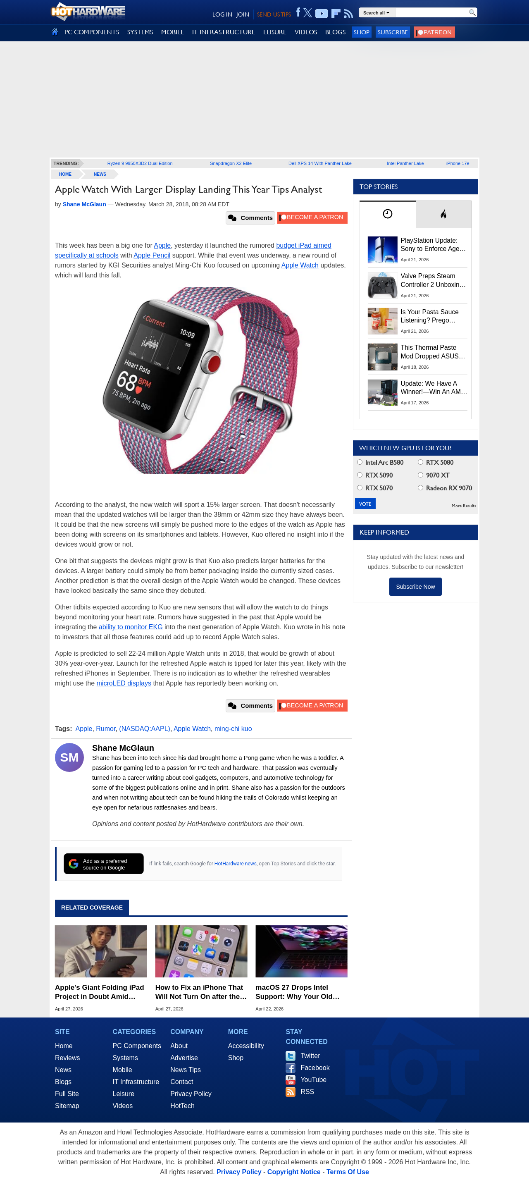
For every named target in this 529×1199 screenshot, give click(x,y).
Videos (123, 1105)
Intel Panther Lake (405, 163)
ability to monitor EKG (131, 627)
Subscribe (393, 32)
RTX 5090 (375, 475)
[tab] (388, 214)
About (179, 1045)
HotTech (182, 1105)
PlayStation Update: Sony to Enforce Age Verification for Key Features (430, 245)
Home (64, 1045)
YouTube (313, 1079)
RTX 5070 (375, 488)
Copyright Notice (294, 1171)
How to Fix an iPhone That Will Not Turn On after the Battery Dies (199, 992)
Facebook (314, 1067)
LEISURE (274, 32)
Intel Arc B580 (380, 462)
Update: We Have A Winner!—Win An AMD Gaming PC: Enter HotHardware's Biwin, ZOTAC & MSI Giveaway (433, 388)
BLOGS (335, 32)
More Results (464, 506)
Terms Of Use (347, 1171)
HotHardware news (235, 864)
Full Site (67, 1093)
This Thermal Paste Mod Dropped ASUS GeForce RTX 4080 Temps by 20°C (430, 352)
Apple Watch (300, 265)
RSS (307, 1091)
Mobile (122, 1069)
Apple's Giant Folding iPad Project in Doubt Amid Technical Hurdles (99, 992)
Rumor (105, 728)
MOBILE (172, 32)
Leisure (123, 1093)
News (100, 174)
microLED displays (124, 683)
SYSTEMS (140, 32)
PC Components (137, 1045)
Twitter (310, 1055)
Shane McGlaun (123, 747)
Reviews (67, 1057)
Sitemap (67, 1105)
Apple (162, 245)
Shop (361, 32)
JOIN (242, 14)
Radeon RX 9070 (445, 488)
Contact (181, 1081)
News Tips (185, 1069)
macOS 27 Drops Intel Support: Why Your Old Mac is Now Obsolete (293, 992)
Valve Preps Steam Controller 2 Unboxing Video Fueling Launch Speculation (432, 280)
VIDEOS (306, 32)
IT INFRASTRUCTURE (223, 32)
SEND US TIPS (274, 14)
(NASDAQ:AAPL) (144, 728)
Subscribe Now (415, 586)
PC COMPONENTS (91, 32)
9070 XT (434, 475)
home (65, 174)
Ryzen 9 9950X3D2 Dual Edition (140, 163)
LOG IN (222, 14)
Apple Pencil (151, 255)
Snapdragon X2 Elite (231, 163)
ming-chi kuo (233, 728)
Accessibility (246, 1045)
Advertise (184, 1057)
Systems (125, 1057)
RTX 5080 (435, 462)
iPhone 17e (457, 163)
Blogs (63, 1081)
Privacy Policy (191, 1093)
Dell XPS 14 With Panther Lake (320, 163)
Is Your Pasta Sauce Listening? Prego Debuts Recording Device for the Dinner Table (431, 316)
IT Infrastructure (136, 1081)
